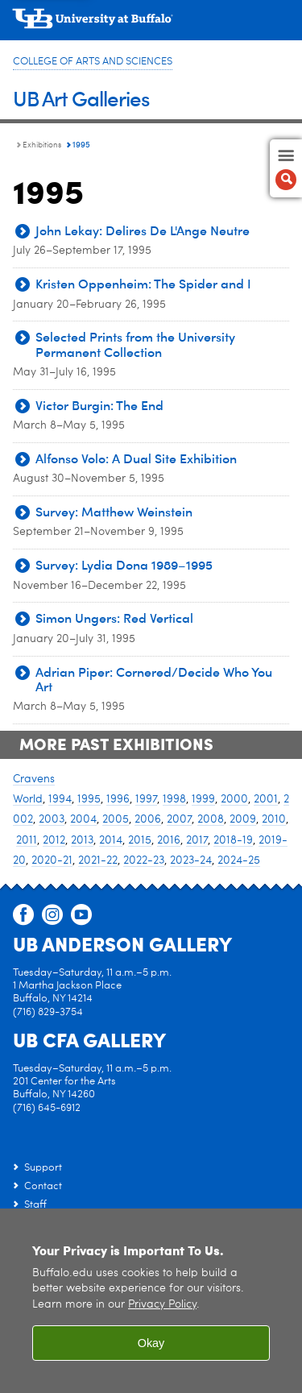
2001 (266, 799)
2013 (82, 840)
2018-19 (233, 840)
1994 (60, 799)
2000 (234, 799)
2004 (83, 819)
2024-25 (238, 860)
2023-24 (191, 860)
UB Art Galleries (81, 98)
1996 (118, 799)
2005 (115, 819)
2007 (179, 819)
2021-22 (98, 860)
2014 (110, 840)
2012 (54, 840)
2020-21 (51, 860)
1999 (203, 799)
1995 (89, 799)
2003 (51, 819)
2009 (243, 819)
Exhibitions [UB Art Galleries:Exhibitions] (42, 145)
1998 (174, 799)
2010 (274, 819)
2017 (197, 840)
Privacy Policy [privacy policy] (162, 1305)
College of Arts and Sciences (92, 61)
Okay (151, 1343)
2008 (210, 819)
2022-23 (143, 860)
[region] (151, 1301)
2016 (168, 840)
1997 (146, 799)
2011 (26, 840)
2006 (147, 819)
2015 (139, 840)
